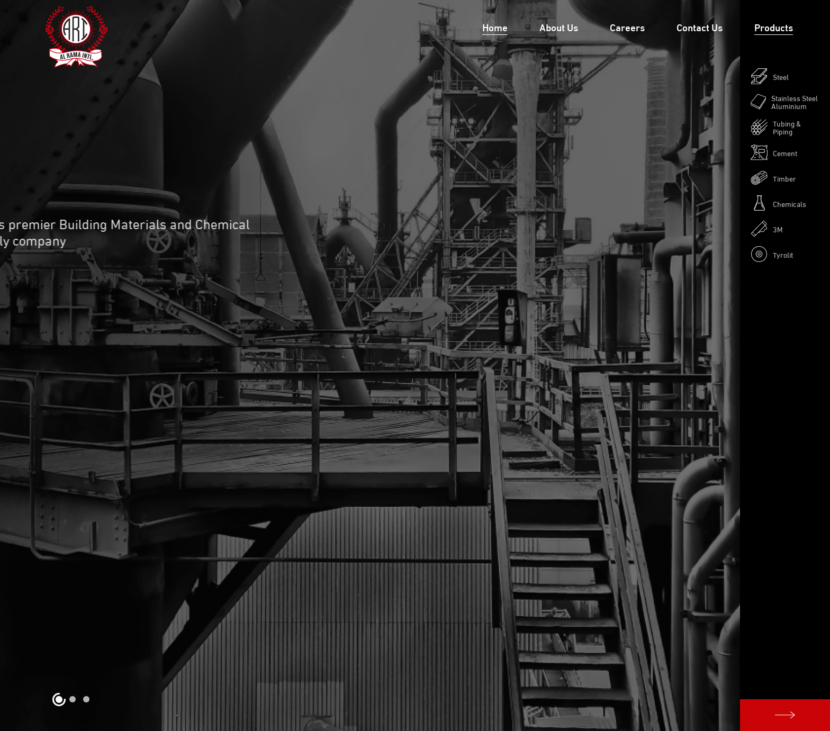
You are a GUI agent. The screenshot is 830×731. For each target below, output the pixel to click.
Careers (627, 26)
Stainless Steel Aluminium (784, 101)
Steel (770, 76)
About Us (558, 26)
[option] (415, 365)
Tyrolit (772, 254)
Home (495, 26)
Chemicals (778, 203)
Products (773, 26)
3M (767, 228)
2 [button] (72, 699)
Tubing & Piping (776, 127)
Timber (773, 177)
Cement (774, 152)
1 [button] (59, 699)
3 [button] (86, 699)
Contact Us (699, 26)
